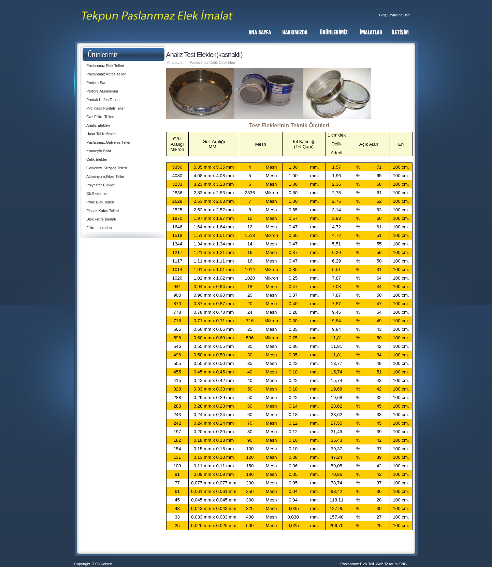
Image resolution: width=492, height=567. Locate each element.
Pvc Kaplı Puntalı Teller (105, 108)
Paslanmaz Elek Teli (357, 564)
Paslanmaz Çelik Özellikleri (212, 62)
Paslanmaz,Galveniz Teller (108, 142)
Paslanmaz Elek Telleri (105, 65)
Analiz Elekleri (98, 125)
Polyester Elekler (100, 185)
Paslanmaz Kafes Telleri (106, 74)
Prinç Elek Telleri (100, 202)
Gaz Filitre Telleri (100, 117)
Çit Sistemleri (97, 194)
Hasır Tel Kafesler (101, 134)
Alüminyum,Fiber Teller (105, 176)
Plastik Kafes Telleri (102, 211)
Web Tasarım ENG (391, 564)
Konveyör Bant (98, 151)
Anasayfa (175, 62)
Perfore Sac (96, 83)
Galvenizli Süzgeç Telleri (106, 168)
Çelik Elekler (96, 159)
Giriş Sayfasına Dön (394, 15)
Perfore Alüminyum (102, 91)
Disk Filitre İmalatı (101, 219)
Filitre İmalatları (99, 228)
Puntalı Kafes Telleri (102, 100)
